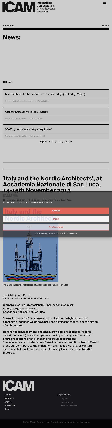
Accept (56, 211)
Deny (56, 219)
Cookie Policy (41, 233)
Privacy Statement (57, 233)
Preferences (56, 227)
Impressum (72, 233)
